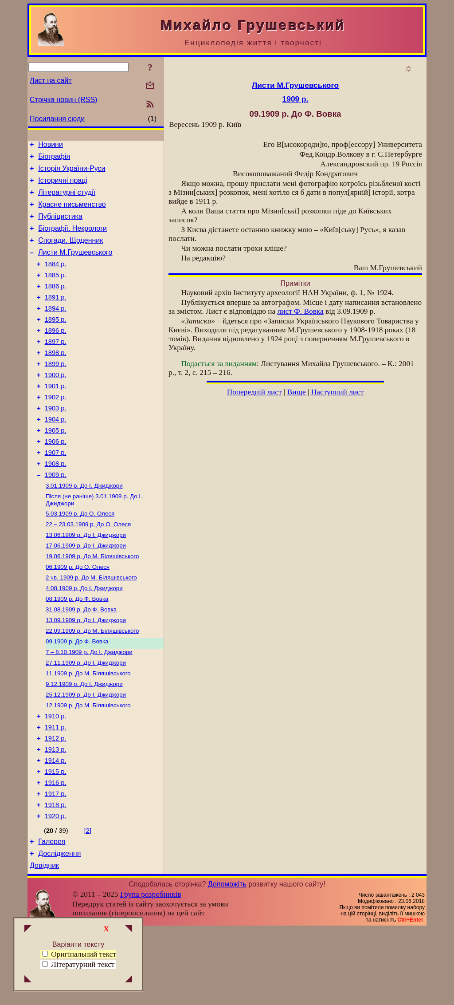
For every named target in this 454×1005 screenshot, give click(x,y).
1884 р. (56, 278)
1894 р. (56, 328)
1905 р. (56, 465)
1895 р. (56, 340)
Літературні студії (66, 199)
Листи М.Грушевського (75, 265)
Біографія (54, 159)
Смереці (117, 997)
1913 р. (56, 813)
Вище (296, 392)
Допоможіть (227, 960)
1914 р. (56, 825)
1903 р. (56, 440)
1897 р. (56, 365)
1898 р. (56, 378)
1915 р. (56, 838)
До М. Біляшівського (92, 602)
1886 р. (56, 303)
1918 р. (56, 875)
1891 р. (56, 315)
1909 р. (56, 514)
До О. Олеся (80, 556)
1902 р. (56, 427)
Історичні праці (62, 185)
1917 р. (56, 863)
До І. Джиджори (84, 526)
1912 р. (56, 800)
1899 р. (56, 390)
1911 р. (56, 788)
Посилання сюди (57, 118)
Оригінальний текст (79, 954)
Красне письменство (72, 212)
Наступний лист (337, 392)
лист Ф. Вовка (301, 311)
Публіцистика (60, 225)
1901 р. (56, 415)
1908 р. (56, 502)
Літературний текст (82, 964)
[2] (87, 902)
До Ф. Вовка (77, 648)
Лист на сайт (51, 80)
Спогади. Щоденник (70, 252)
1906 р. (56, 477)
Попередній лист (254, 392)
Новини (50, 146)
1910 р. (56, 776)
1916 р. (56, 850)
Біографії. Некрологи (72, 239)
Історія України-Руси (71, 172)
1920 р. (56, 887)
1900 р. (56, 402)
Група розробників (150, 970)
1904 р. (56, 452)
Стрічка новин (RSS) (63, 99)
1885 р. (56, 291)
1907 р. (56, 489)
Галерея (51, 914)
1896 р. (56, 353)
